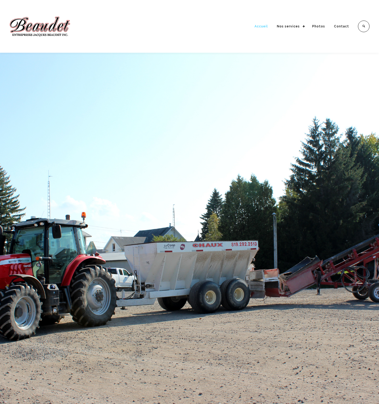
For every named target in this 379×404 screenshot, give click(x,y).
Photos (318, 26)
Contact (341, 26)
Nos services (288, 26)
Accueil (261, 26)
